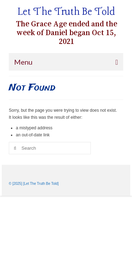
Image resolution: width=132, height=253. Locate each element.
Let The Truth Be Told (66, 12)
